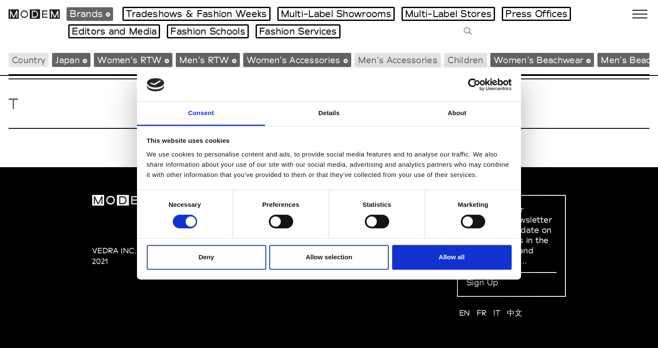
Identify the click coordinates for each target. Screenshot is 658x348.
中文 (515, 312)
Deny (206, 257)
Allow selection (329, 257)
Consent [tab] (201, 112)
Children (465, 60)
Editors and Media (114, 31)
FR (482, 312)
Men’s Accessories (397, 60)
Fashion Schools (207, 31)
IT (497, 312)
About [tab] (457, 112)
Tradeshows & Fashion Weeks (196, 13)
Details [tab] (329, 112)
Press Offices (536, 13)
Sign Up (482, 282)
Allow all (452, 257)
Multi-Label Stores (448, 13)
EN (464, 312)
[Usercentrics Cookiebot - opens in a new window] (474, 84)
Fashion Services (298, 31)
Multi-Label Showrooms (336, 13)
